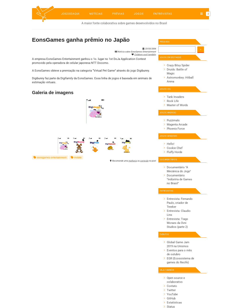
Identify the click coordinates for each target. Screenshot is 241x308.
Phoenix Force (176, 128)
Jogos (138, 13)
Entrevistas (162, 13)
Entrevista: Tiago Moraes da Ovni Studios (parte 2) (177, 223)
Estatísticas (174, 302)
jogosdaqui (70, 13)
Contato (172, 286)
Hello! (170, 144)
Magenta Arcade (177, 124)
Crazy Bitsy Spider (178, 65)
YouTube (172, 294)
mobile (76, 157)
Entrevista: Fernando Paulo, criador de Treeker (180, 202)
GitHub (171, 298)
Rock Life (173, 101)
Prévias (118, 13)
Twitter (171, 290)
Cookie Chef (174, 148)
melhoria (132, 161)
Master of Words (177, 105)
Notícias (95, 13)
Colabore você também (145, 54)
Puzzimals (173, 120)
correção (144, 161)
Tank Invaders (175, 97)
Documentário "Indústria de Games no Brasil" (179, 179)
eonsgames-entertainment (50, 157)
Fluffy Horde (174, 152)
